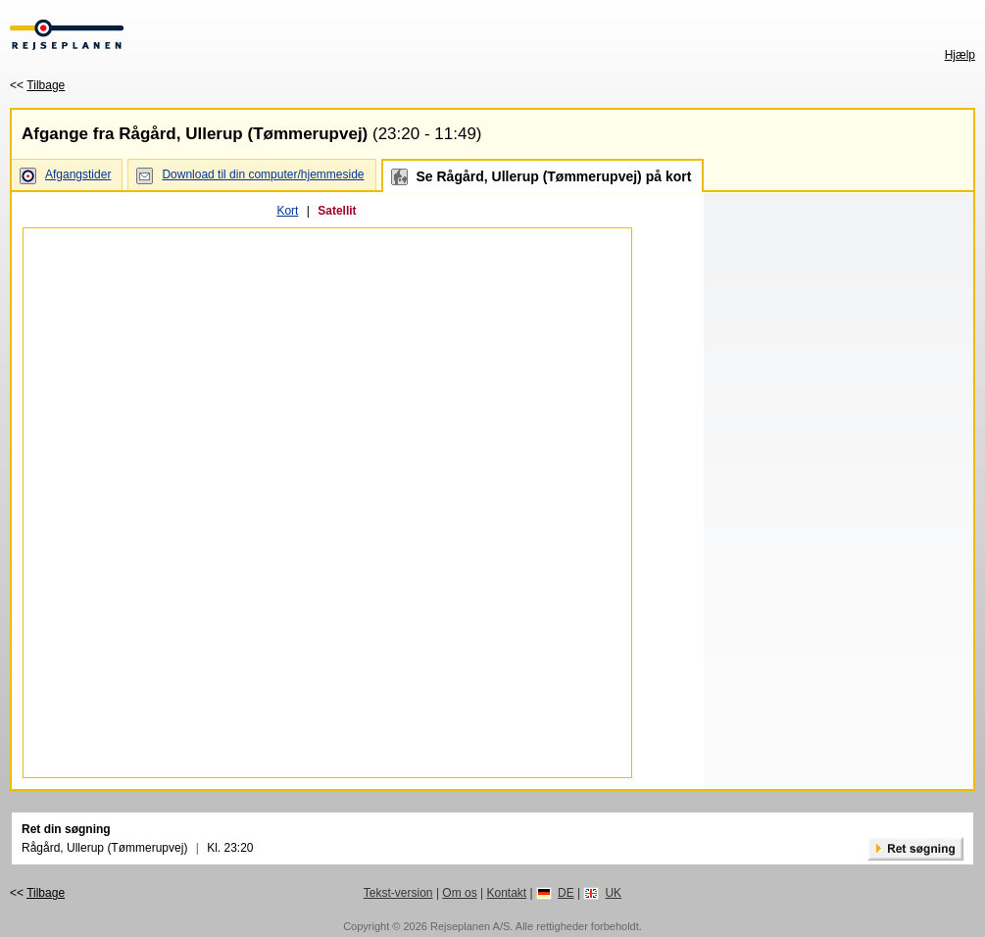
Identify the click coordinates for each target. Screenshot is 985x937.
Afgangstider (78, 174)
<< (37, 85)
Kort (287, 211)
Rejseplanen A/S (470, 926)
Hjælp (960, 55)
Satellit (337, 211)
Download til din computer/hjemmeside (263, 174)
